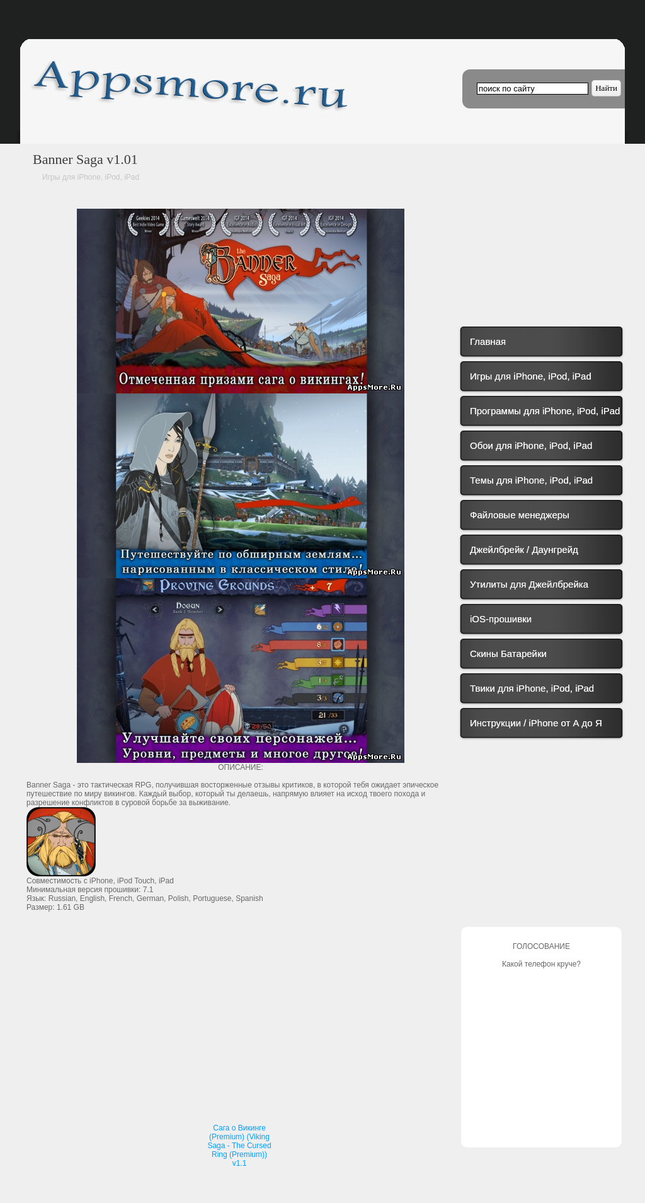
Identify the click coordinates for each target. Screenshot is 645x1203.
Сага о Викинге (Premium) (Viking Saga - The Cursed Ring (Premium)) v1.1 (239, 1146)
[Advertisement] (240, 1026)
